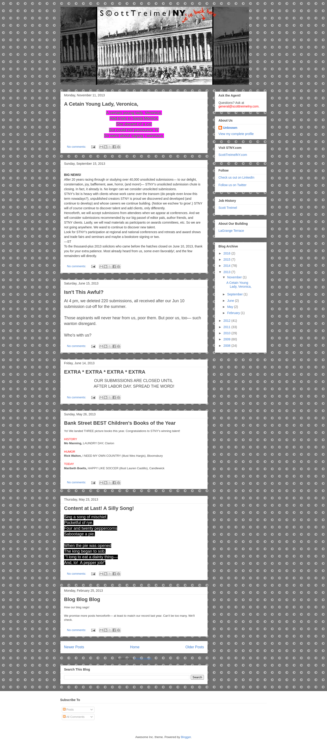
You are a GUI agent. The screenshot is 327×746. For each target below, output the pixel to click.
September (235, 294)
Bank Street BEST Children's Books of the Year (120, 423)
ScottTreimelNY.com (232, 155)
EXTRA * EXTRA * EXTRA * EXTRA (104, 372)
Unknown (230, 128)
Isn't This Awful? (84, 292)
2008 (227, 345)
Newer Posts (74, 647)
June (231, 300)
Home (135, 647)
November (235, 277)
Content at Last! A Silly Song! (99, 508)
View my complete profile (236, 134)
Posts (68, 709)
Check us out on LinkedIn (236, 177)
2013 (227, 272)
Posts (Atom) (142, 658)
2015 (227, 259)
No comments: (77, 146)
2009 (227, 339)
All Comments (74, 717)
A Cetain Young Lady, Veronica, (101, 104)
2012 (227, 320)
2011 (227, 327)
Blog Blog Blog (82, 599)
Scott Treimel (227, 208)
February (234, 313)
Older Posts (195, 647)
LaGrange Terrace (231, 230)
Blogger (186, 737)
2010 (227, 333)
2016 (227, 253)
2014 (227, 265)
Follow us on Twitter (232, 185)
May (230, 307)
